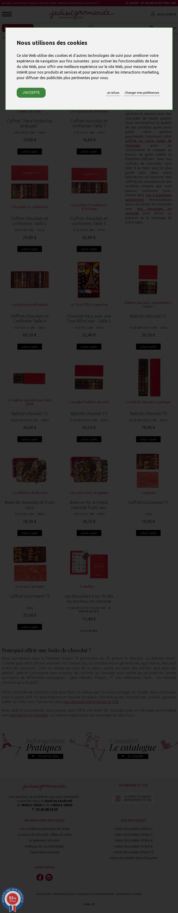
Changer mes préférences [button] (142, 92)
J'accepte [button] (31, 92)
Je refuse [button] (113, 92)
